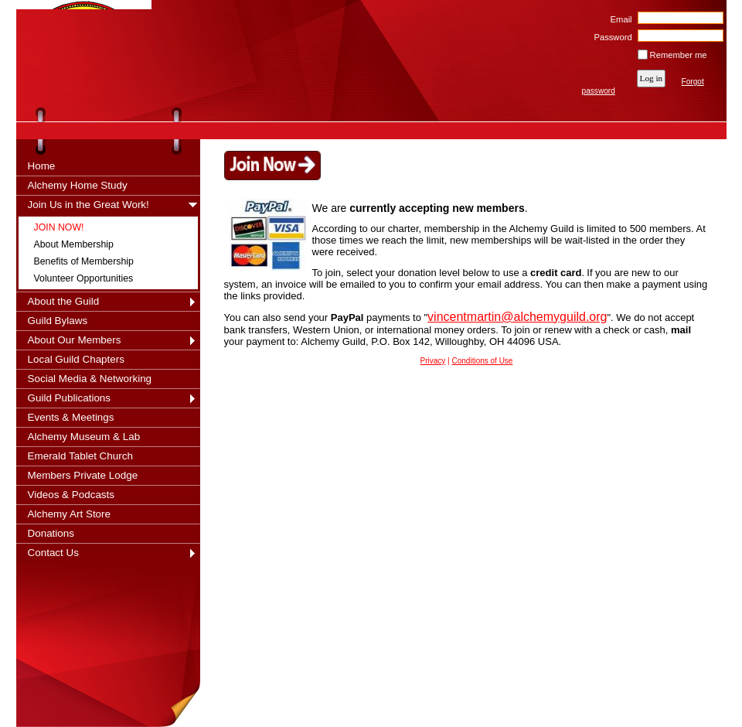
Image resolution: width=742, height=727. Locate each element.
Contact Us (53, 552)
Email (617, 19)
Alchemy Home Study (78, 185)
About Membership (74, 244)
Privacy (433, 361)
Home (42, 166)
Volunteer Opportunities (84, 278)
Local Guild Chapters (76, 359)
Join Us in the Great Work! (88, 204)
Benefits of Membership (84, 261)
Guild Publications (69, 398)
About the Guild (64, 301)
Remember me (678, 55)
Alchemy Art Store (69, 514)
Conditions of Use (482, 361)
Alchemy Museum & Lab (84, 436)
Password (610, 37)
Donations (51, 533)
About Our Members (74, 340)
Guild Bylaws (58, 320)
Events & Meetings (71, 417)
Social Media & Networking (90, 378)
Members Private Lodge (83, 475)
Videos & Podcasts (71, 494)
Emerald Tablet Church (80, 456)
